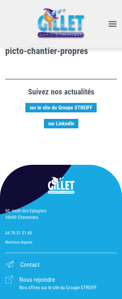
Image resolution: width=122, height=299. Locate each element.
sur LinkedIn (61, 124)
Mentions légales (18, 242)
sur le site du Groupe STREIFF (61, 108)
